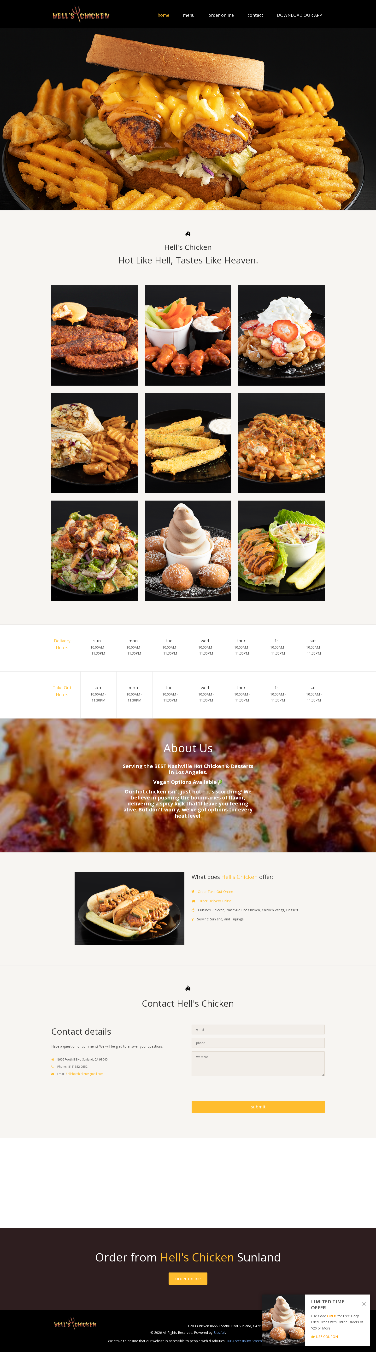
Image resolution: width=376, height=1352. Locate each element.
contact (255, 15)
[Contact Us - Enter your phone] (258, 1043)
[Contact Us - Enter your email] (258, 1029)
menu (189, 15)
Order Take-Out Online (215, 891)
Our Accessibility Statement (246, 1341)
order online (221, 15)
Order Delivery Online (215, 901)
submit (258, 1107)
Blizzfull (219, 1332)
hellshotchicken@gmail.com (85, 1074)
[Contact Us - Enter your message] (258, 1063)
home (163, 15)
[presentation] (228, 1089)
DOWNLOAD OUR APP (299, 15)
